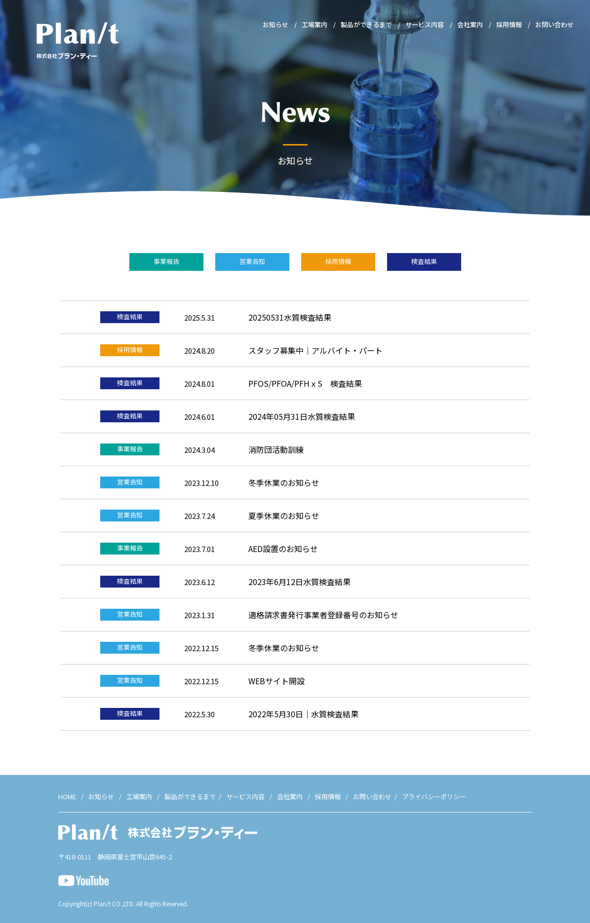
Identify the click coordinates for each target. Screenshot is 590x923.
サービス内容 (424, 24)
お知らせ (275, 24)
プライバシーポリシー (434, 796)
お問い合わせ (554, 24)
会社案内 (470, 24)
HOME (67, 796)
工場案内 (314, 24)
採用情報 (509, 24)
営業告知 (252, 261)
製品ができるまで (366, 24)
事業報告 (166, 261)
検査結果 (424, 261)
